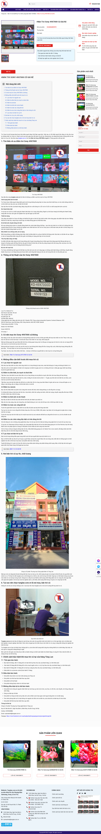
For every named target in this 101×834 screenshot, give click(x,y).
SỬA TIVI (45, 9)
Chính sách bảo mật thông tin (60, 805)
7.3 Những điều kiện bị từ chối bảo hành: (16, 128)
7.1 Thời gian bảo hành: (11, 123)
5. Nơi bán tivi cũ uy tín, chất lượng (13, 115)
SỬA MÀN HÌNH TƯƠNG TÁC (77, 9)
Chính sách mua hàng (58, 794)
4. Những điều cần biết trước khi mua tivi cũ (16, 95)
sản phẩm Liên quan (50, 733)
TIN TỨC (89, 9)
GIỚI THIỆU (18, 9)
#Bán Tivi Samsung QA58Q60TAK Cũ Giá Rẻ (50, 770)
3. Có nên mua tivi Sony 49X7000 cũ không (15, 92)
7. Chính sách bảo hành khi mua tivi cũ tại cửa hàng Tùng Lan (20, 120)
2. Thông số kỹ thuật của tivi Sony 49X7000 (16, 90)
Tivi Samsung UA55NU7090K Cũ (16, 770)
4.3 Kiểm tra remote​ (10, 102)
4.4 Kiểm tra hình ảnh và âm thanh (14, 105)
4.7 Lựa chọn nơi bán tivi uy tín (13, 113)
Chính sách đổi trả (57, 797)
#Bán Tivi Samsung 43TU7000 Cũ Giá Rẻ (21, 355)
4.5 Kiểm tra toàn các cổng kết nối (14, 108)
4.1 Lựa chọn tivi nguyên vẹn (13, 97)
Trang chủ (3, 13)
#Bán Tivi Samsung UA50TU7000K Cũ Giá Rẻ (84, 770)
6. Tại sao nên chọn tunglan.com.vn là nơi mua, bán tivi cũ (19, 118)
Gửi (88, 150)
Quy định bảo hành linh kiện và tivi (61, 808)
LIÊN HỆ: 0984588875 (45, 45)
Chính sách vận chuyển (58, 801)
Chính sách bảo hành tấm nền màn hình (62, 812)
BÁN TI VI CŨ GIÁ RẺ (15, 449)
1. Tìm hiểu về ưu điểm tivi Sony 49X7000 (15, 87)
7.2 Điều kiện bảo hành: (11, 125)
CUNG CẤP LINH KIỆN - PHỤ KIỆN (31, 9)
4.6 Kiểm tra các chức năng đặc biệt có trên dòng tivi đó (20, 110)
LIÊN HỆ (97, 9)
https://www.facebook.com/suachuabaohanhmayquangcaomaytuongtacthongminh (28, 716)
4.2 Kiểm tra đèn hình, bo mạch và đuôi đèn (17, 100)
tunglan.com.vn (22, 138)
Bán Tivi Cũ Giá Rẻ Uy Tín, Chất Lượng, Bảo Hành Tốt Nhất (22, 13)
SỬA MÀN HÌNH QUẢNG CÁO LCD (59, 9)
